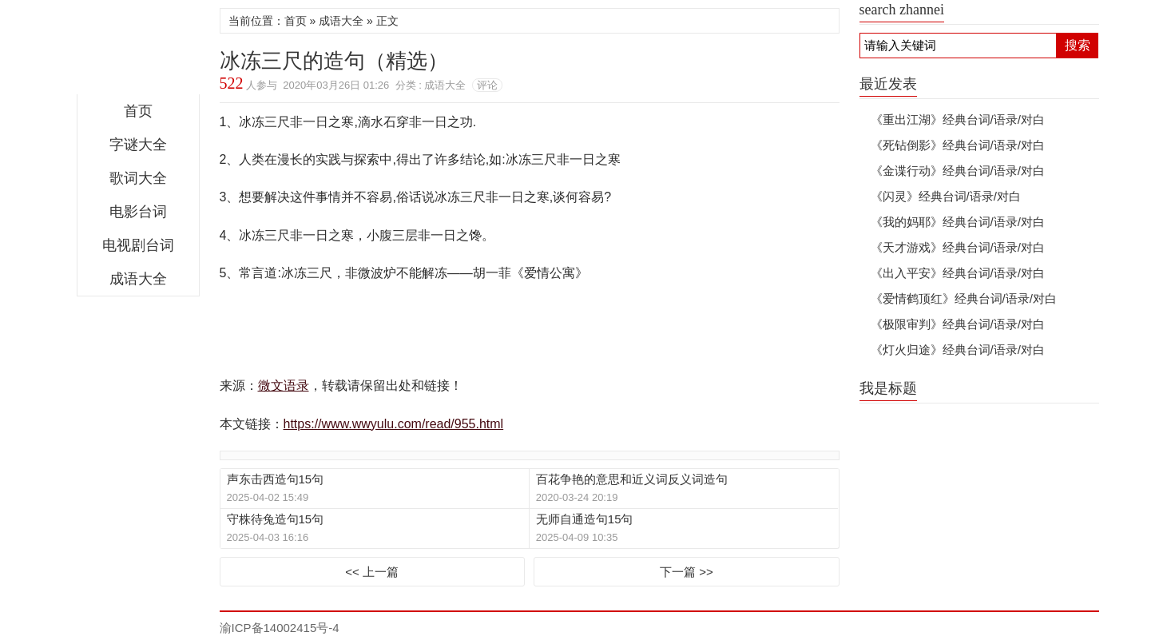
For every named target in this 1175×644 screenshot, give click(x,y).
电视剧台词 (138, 245)
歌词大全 (138, 178)
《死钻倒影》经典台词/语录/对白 (958, 145)
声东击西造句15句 (275, 479)
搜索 (1077, 45)
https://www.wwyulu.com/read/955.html (394, 424)
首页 (138, 111)
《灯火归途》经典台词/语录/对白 (958, 349)
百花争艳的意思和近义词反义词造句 (632, 479)
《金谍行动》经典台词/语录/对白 (958, 170)
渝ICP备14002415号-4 (279, 627)
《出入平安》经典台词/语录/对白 (958, 273)
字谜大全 (138, 145)
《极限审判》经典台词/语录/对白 (958, 324)
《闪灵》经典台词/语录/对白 (946, 196)
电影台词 (138, 212)
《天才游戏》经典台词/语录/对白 (958, 247)
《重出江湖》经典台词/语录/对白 (958, 119)
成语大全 (138, 279)
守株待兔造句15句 (275, 519)
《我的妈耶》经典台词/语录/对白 (958, 222)
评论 (487, 85)
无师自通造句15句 (584, 519)
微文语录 (138, 51)
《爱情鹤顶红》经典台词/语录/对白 (964, 298)
